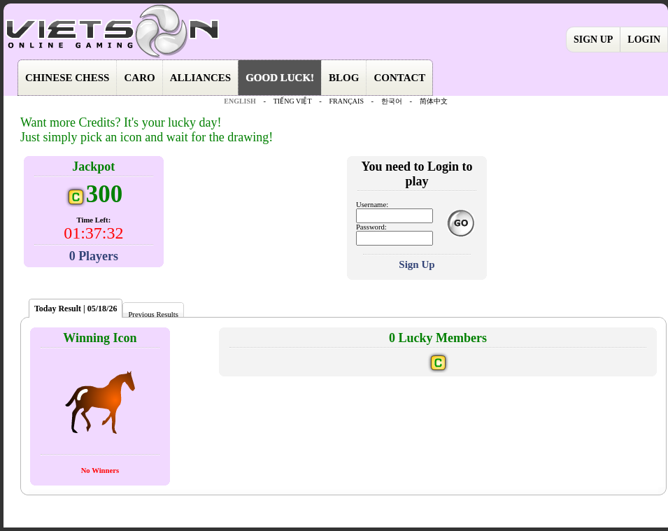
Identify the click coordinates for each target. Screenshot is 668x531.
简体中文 (434, 101)
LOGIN (643, 39)
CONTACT (399, 77)
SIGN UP (593, 39)
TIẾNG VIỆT (292, 101)
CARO (139, 77)
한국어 (391, 101)
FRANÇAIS (346, 101)
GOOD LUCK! (280, 77)
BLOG (344, 77)
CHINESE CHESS (67, 77)
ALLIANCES (201, 77)
